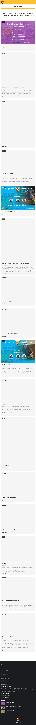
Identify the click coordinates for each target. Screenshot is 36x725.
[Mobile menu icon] (34, 2)
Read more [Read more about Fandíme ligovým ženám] (4, 375)
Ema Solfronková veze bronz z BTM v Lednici (13, 87)
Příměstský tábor (6, 465)
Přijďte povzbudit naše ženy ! (9, 211)
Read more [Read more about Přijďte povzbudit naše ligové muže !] (4, 532)
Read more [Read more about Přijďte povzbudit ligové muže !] (4, 336)
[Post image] (3, 703)
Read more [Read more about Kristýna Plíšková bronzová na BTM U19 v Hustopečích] (4, 273)
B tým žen (31, 13)
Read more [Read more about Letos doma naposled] (4, 304)
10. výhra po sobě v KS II (8, 637)
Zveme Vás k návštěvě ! (8, 143)
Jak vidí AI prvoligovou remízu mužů (10, 600)
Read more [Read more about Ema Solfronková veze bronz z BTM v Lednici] (4, 96)
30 (23, 656)
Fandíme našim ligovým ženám (9, 497)
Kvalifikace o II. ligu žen (8, 45)
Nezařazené (27, 15)
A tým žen (15, 13)
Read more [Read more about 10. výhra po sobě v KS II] (4, 650)
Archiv (20, 13)
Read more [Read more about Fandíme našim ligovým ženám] (4, 500)
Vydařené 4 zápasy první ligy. (9, 403)
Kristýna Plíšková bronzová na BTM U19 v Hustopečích (15, 263)
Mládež (21, 15)
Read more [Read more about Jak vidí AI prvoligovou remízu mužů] (4, 609)
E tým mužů (16, 15)
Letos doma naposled (7, 301)
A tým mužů (10, 13)
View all (4, 13)
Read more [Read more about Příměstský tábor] (4, 469)
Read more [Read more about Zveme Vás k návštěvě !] (4, 146)
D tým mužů (10, 15)
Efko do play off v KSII (7, 173)
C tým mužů (4, 15)
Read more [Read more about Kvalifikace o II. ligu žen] (4, 49)
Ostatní (32, 15)
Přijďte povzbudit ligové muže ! (10, 333)
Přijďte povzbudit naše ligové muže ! (11, 529)
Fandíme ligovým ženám (8, 364)
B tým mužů (25, 13)
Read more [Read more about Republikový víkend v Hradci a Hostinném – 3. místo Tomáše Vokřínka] (4, 573)
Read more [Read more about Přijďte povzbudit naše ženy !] (4, 214)
